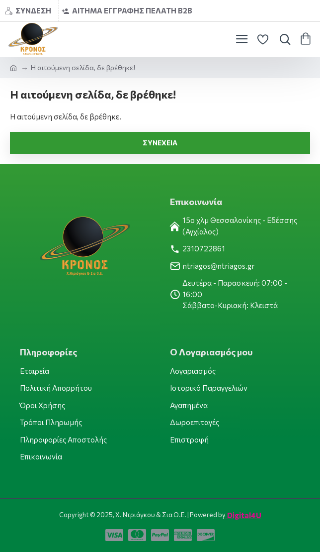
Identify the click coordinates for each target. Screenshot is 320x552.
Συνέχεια (160, 142)
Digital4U (243, 515)
